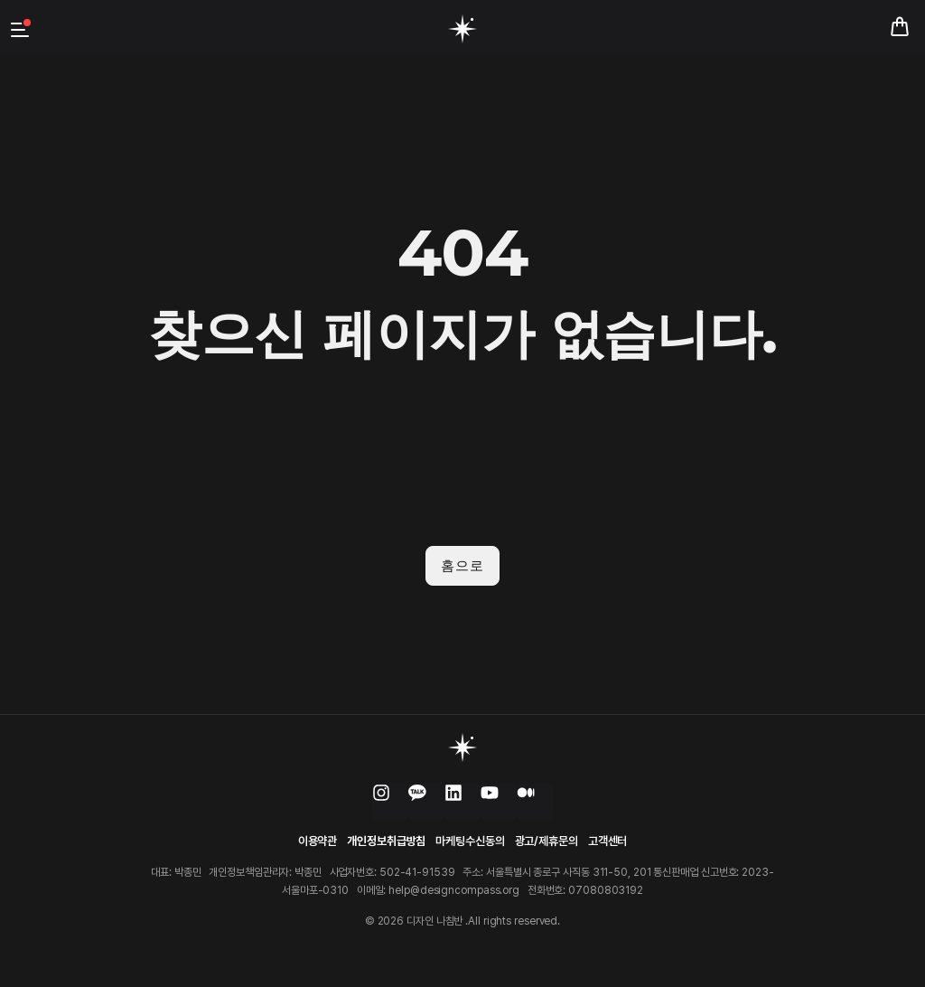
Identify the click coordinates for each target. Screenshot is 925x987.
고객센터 (608, 840)
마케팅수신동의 (469, 840)
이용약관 (318, 840)
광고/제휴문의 (546, 840)
